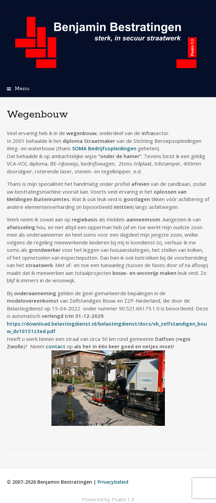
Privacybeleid (113, 482)
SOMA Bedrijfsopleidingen (104, 148)
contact (55, 346)
